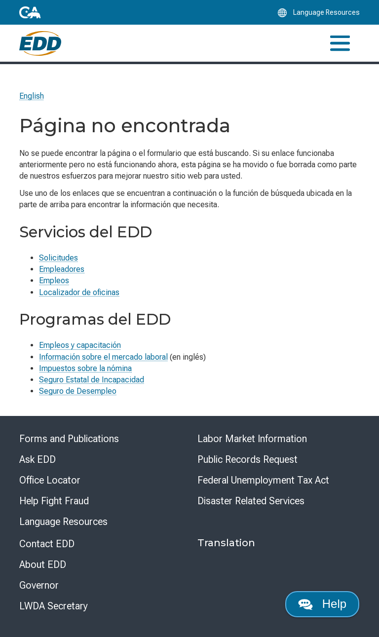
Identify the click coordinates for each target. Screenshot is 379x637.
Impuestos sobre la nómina (85, 368)
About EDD (42, 564)
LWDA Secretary (53, 606)
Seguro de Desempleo (77, 391)
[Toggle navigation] (340, 43)
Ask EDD (37, 459)
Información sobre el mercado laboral (103, 357)
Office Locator (49, 480)
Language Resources (63, 521)
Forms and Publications (69, 439)
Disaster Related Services (250, 501)
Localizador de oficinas (79, 292)
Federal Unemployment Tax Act (263, 480)
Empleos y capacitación (80, 345)
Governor (39, 585)
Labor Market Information (252, 439)
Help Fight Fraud (54, 501)
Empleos (54, 280)
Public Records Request (247, 459)
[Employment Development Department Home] (40, 43)
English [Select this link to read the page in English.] (31, 96)
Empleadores (61, 269)
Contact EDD (47, 544)
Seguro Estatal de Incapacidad (91, 379)
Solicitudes (58, 257)
